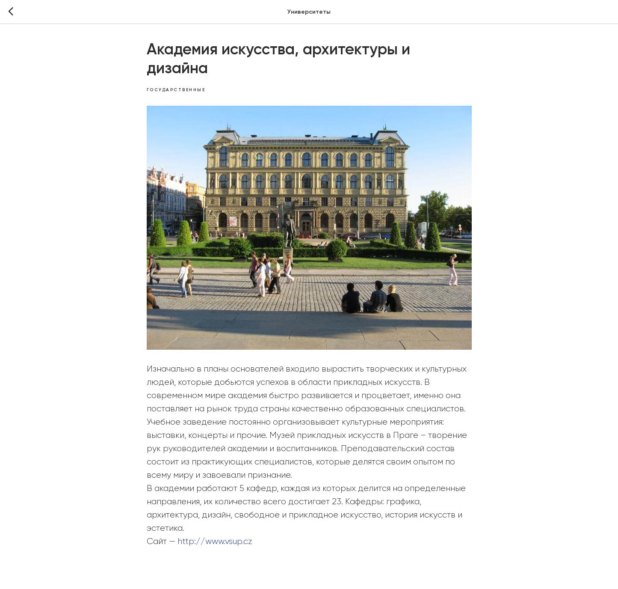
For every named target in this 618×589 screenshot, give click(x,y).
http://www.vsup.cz (214, 541)
